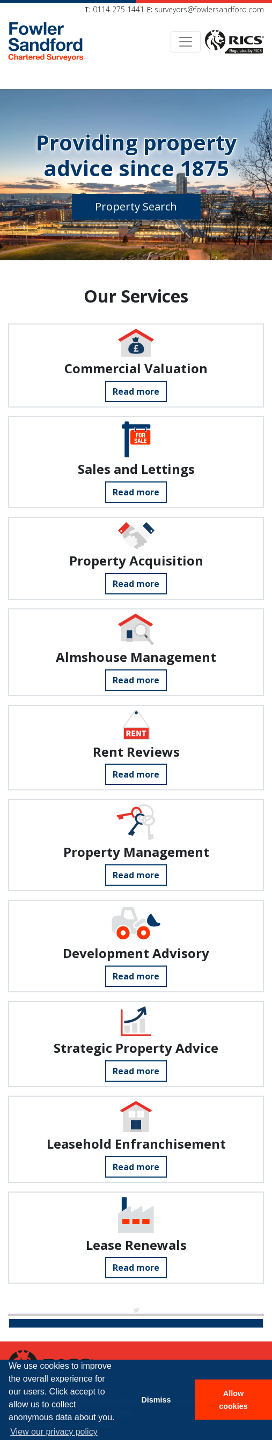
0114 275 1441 (118, 9)
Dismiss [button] (156, 1400)
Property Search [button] (136, 206)
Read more (136, 391)
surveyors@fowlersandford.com (209, 9)
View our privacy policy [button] (53, 1431)
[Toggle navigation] (186, 41)
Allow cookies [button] (233, 1400)
